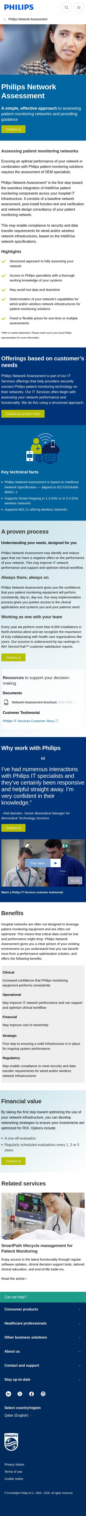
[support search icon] (66, 7)
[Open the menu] (79, 7)
